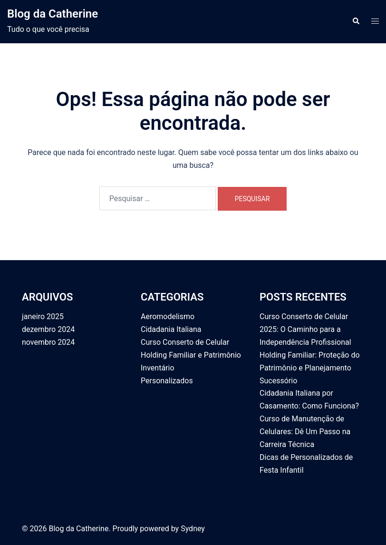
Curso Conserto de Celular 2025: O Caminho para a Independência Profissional (305, 329)
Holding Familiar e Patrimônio (191, 355)
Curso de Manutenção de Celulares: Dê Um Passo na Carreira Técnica (305, 431)
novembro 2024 (48, 342)
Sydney (193, 528)
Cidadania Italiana (171, 329)
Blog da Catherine (52, 13)
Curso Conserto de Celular (185, 342)
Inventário (157, 367)
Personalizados (167, 380)
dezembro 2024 (48, 329)
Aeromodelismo (167, 316)
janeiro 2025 (43, 316)
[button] (355, 21)
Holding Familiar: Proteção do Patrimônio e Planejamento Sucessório (310, 367)
